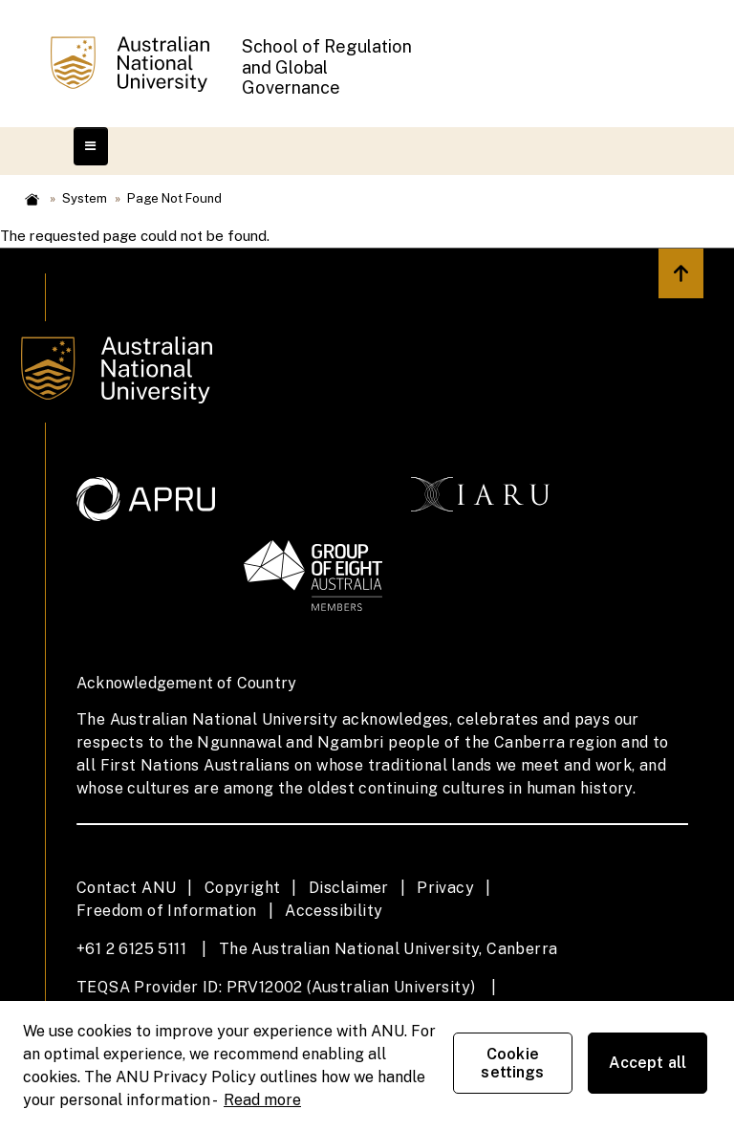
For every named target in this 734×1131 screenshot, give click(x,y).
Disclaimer (349, 888)
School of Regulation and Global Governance (327, 67)
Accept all (648, 1063)
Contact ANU (126, 888)
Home (32, 199)
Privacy (445, 888)
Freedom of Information (166, 911)
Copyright (243, 888)
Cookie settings (512, 1063)
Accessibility (333, 911)
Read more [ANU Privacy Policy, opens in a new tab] (262, 1100)
